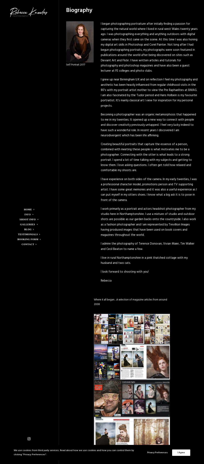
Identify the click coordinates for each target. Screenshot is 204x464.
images (128, 229)
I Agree (181, 453)
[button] (29, 439)
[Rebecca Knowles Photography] (29, 12)
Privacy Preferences (157, 453)
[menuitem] (29, 439)
